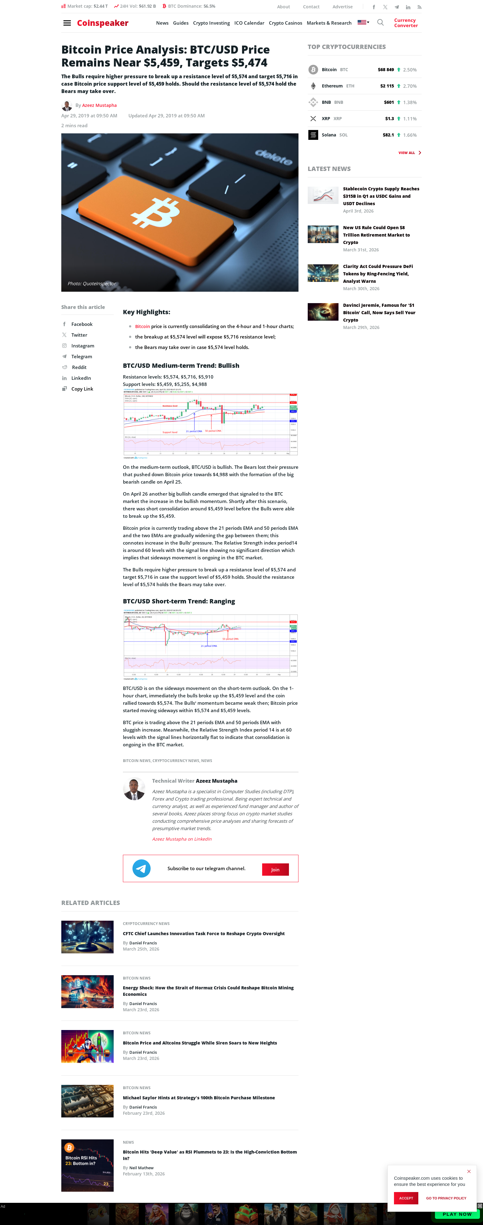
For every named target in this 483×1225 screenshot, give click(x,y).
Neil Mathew (142, 1167)
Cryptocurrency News (175, 760)
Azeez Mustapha (100, 105)
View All (407, 152)
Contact (311, 7)
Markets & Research (317, 25)
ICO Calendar (238, 25)
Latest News (329, 168)
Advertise (343, 7)
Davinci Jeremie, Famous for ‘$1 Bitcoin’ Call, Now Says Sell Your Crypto (379, 312)
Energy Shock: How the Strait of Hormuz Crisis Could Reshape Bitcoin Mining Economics (210, 989)
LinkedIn (76, 378)
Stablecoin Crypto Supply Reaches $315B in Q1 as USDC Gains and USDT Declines (381, 196)
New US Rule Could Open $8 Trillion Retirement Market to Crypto (376, 235)
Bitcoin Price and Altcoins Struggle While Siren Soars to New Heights (210, 1041)
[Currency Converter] (400, 25)
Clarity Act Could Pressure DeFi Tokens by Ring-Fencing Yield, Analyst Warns (378, 273)
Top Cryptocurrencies (347, 47)
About (283, 7)
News (151, 25)
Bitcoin (143, 326)
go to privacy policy (446, 1199)
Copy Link (77, 389)
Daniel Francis (144, 947)
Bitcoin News (137, 760)
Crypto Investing (200, 25)
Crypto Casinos (274, 25)
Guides (169, 25)
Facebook (77, 324)
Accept (406, 1199)
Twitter (74, 335)
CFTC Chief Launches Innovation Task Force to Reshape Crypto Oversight (202, 934)
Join (275, 867)
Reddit (74, 367)
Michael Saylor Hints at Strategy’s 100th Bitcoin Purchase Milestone (208, 1096)
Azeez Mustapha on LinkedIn (182, 838)
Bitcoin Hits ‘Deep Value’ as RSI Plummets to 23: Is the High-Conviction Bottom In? (198, 1154)
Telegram (77, 356)
